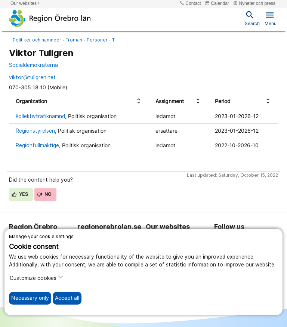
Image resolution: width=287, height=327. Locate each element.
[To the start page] (49, 18)
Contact (190, 3)
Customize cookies (37, 277)
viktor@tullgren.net (32, 77)
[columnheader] (79, 101)
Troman (74, 40)
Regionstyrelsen (35, 131)
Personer (97, 40)
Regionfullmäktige (37, 145)
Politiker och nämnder (37, 40)
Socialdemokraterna (33, 65)
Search (252, 18)
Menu (271, 18)
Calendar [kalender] (217, 3)
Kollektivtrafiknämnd (40, 116)
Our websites (25, 3)
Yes (20, 194)
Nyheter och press (254, 3)
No (44, 194)
